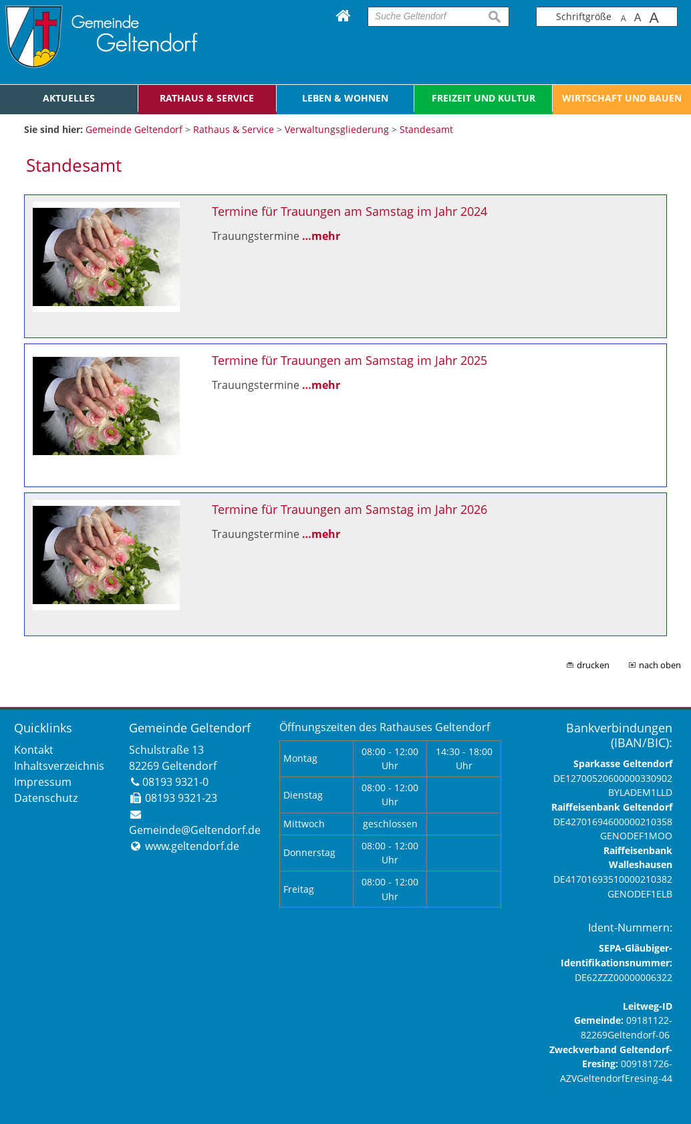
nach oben (660, 665)
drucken (593, 665)
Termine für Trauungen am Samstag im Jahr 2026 (349, 509)
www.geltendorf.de (192, 846)
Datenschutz (46, 798)
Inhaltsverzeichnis (59, 765)
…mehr (321, 236)
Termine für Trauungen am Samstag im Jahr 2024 (349, 211)
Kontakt (33, 749)
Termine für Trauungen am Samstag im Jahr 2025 (349, 360)
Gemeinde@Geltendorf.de (195, 830)
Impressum (43, 782)
